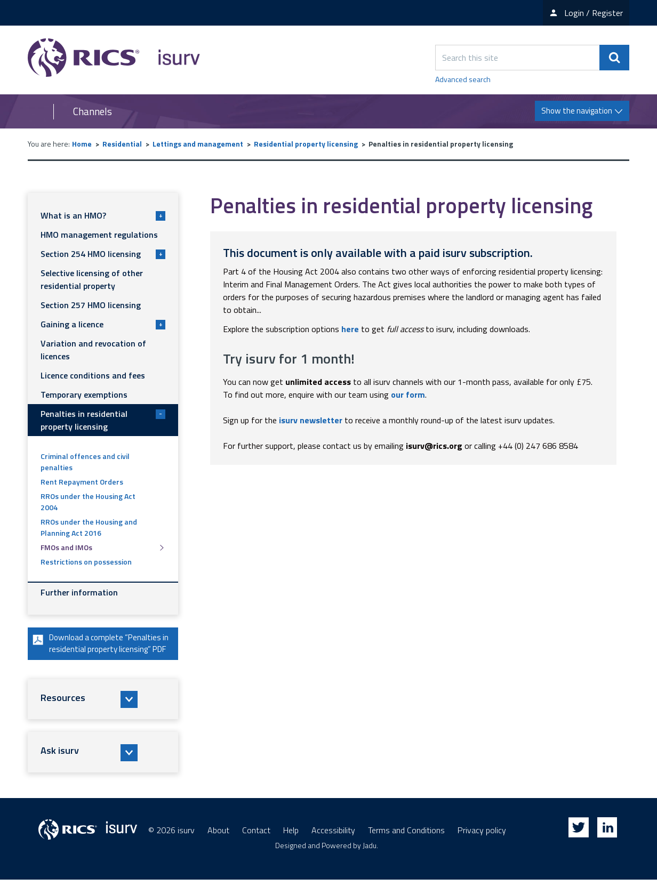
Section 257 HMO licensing (91, 305)
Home (82, 143)
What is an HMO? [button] (103, 215)
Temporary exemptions (84, 394)
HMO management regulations (99, 234)
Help (291, 844)
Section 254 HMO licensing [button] (103, 253)
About (218, 844)
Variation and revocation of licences (93, 350)
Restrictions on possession (86, 561)
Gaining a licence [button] (103, 324)
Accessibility (333, 844)
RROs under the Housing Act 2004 (88, 501)
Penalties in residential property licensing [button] (103, 420)
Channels (92, 111)
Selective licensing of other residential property (92, 279)
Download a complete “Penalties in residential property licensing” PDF (98, 651)
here (350, 329)
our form (408, 394)
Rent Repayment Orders (82, 481)
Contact (256, 844)
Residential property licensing (306, 143)
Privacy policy (482, 844)
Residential (122, 143)
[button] (103, 714)
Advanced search (463, 79)
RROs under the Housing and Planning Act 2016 (89, 527)
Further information (79, 592)
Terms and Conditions (406, 844)
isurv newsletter (310, 420)
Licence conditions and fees (93, 375)
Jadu (369, 859)
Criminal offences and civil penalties (85, 461)
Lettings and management (198, 143)
